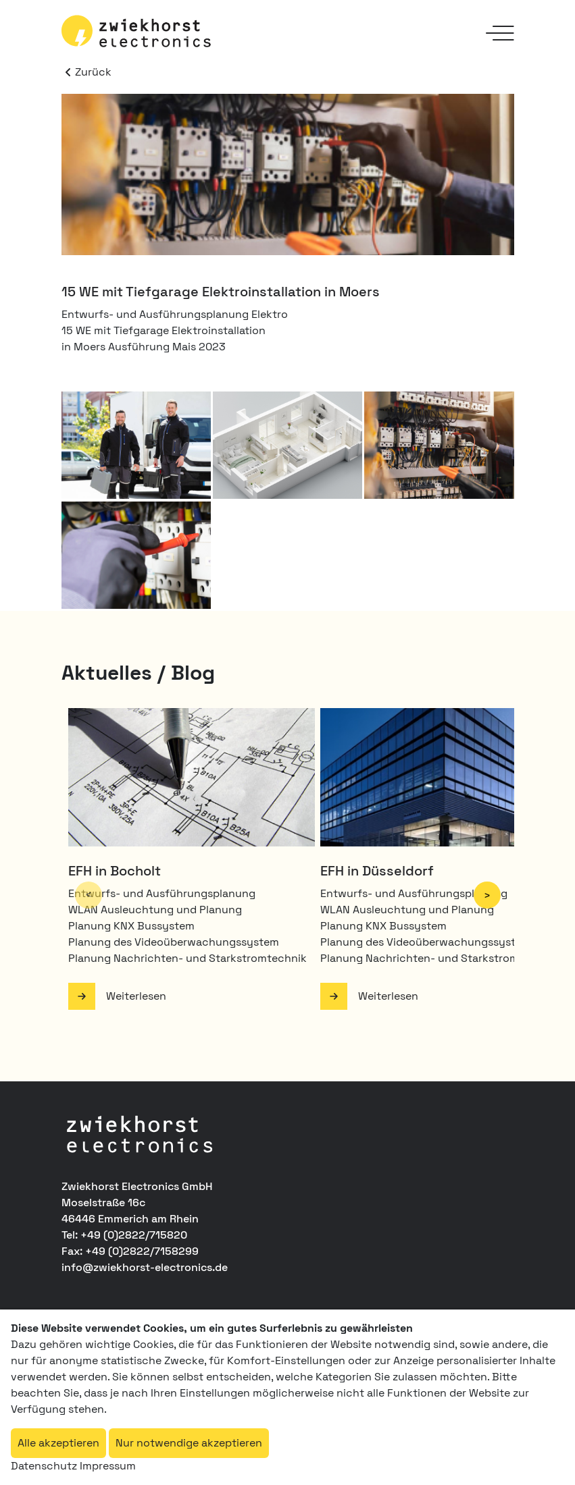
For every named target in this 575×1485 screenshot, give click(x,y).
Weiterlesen (136, 996)
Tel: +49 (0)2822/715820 (124, 1235)
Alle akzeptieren (58, 1443)
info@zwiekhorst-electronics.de (144, 1267)
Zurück (86, 72)
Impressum (108, 1466)
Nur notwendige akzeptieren (189, 1443)
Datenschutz (44, 1466)
